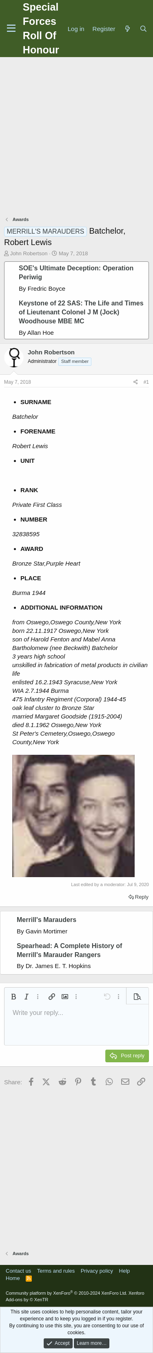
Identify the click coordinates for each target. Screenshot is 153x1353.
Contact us (18, 1271)
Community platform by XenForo (66, 1293)
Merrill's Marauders (46, 919)
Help (124, 1271)
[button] (13, 996)
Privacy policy (97, 1271)
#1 (146, 382)
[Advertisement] (76, 137)
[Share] (136, 382)
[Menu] (11, 28)
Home (13, 1278)
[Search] (143, 28)
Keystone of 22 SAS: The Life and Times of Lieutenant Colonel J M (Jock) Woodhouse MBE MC (81, 312)
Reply (142, 897)
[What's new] (127, 28)
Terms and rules (56, 1271)
